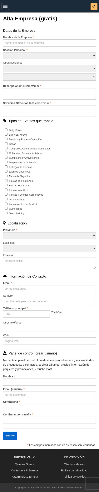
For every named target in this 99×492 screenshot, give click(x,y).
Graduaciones (16, 199)
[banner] (49, 6)
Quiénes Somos (25, 464)
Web (49, 339)
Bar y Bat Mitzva (18, 134)
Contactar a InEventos (24, 470)
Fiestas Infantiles (18, 190)
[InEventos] (49, 7)
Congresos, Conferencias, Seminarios (30, 148)
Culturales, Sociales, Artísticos (25, 153)
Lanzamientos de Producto (23, 204)
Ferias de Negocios (19, 176)
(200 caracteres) (49, 92)
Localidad (49, 246)
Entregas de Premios (20, 167)
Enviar (10, 435)
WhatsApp (56, 312)
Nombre (49, 299)
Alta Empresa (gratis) (25, 476)
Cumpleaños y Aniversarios (24, 157)
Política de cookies (74, 476)
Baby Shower (16, 130)
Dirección (49, 261)
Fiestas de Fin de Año (21, 180)
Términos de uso (74, 464)
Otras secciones (49, 66)
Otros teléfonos (49, 326)
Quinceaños (15, 208)
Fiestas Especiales (19, 185)
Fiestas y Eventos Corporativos (26, 194)
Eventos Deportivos (19, 171)
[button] (5, 5)
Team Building (16, 213)
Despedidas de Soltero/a (22, 162)
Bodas (12, 144)
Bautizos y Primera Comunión (25, 139)
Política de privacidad (74, 470)
